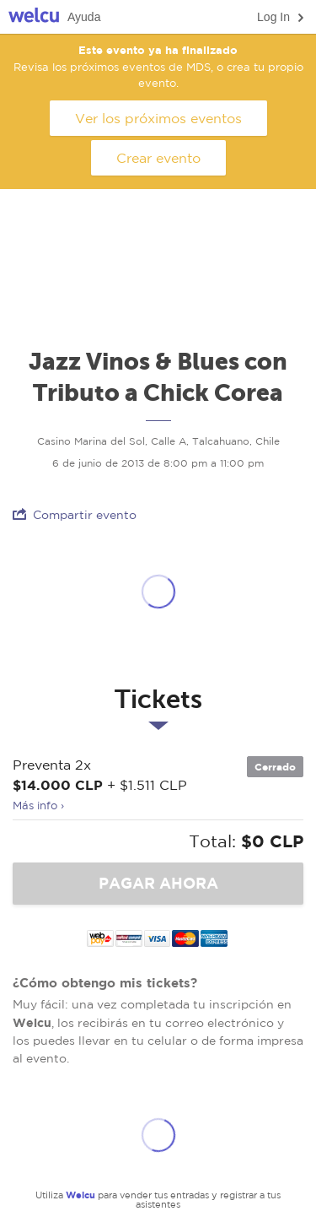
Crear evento (158, 157)
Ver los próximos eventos (158, 118)
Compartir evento (75, 514)
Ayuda (83, 17)
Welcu (33, 17)
